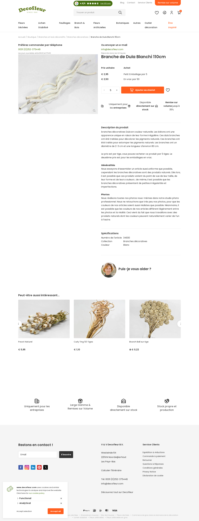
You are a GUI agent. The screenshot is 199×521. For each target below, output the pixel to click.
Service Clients (145, 2)
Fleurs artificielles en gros (117, 517)
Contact (131, 2)
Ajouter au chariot (142, 90)
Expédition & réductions (155, 452)
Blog (122, 2)
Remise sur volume (168, 2)
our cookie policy (36, 493)
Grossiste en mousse (89, 514)
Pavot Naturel (25, 341)
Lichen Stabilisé (43, 25)
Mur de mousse (107, 514)
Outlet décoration (151, 25)
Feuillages (64, 23)
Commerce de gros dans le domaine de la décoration (155, 514)
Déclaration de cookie (155, 478)
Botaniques (122, 23)
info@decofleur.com (112, 49)
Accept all (55, 511)
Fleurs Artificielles (99, 25)
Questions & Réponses (155, 465)
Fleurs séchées (123, 514)
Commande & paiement (156, 456)
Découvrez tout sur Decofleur (117, 491)
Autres (137, 23)
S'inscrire (67, 454)
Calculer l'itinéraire (111, 469)
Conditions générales (154, 469)
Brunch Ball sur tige (139, 341)
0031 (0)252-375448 (29, 49)
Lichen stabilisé (80, 517)
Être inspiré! (172, 25)
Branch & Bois (79, 25)
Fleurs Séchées (23, 25)
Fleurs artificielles (97, 517)
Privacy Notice (150, 474)
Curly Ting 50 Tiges (83, 341)
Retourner (148, 461)
